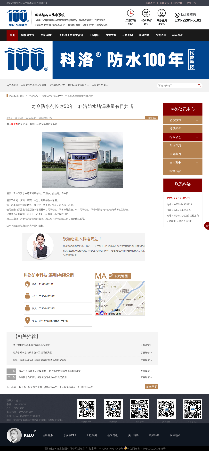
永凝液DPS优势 (57, 85)
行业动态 (33, 95)
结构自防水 (27, 35)
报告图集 (161, 35)
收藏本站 (150, 3)
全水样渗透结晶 (67, 387)
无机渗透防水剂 (85, 387)
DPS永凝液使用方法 (78, 85)
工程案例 (94, 35)
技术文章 (111, 35)
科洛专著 (177, 35)
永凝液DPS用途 (100, 85)
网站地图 (178, 3)
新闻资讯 (112, 435)
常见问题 (175, 128)
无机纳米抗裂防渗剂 (71, 35)
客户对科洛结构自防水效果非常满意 (31, 344)
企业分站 (191, 3)
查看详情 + (146, 371)
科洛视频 (144, 35)
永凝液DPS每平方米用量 (33, 85)
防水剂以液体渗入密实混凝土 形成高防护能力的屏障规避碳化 (50, 371)
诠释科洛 (47, 435)
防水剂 (14, 124)
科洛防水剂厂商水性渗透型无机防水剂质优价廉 (43, 377)
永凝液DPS (46, 35)
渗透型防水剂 (35, 387)
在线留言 (164, 3)
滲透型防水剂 (50, 387)
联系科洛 (154, 435)
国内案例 (175, 162)
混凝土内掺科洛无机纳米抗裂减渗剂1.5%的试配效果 (39, 360)
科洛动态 (175, 145)
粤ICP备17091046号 (111, 448)
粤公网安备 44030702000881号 (145, 448)
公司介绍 (127, 35)
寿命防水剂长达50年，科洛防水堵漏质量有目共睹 (67, 95)
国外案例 (175, 154)
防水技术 (175, 120)
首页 (12, 35)
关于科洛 (133, 435)
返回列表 (152, 117)
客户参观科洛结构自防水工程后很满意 (32, 352)
